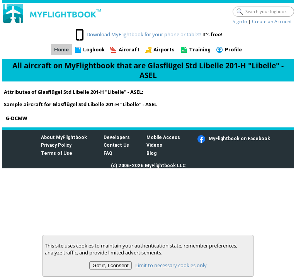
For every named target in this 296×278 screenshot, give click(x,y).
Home (61, 49)
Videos (154, 145)
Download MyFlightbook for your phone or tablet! (144, 34)
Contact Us (116, 145)
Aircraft (129, 49)
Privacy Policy (56, 145)
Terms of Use (56, 153)
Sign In (240, 21)
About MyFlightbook (64, 137)
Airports (164, 49)
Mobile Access (163, 137)
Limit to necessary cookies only (171, 265)
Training (200, 49)
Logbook (93, 49)
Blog (151, 153)
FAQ (108, 153)
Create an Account (272, 21)
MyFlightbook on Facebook (239, 138)
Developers (117, 137)
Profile (233, 49)
